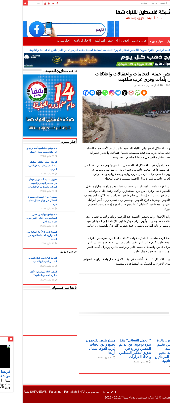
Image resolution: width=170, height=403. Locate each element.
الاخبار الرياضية (60, 40)
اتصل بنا (122, 3)
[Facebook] (64, 93)
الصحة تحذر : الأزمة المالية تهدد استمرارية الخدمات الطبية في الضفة (20, 235)
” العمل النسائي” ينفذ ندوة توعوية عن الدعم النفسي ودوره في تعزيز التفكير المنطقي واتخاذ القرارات (113, 348)
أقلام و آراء (100, 40)
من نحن (132, 3)
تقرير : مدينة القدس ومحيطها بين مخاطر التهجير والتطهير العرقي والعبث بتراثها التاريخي (20, 183)
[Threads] (103, 93)
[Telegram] (96, 93)
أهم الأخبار (151, 41)
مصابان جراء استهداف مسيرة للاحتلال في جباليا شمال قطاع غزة (20, 200)
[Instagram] (90, 93)
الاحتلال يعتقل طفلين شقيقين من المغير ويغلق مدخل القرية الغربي (20, 166)
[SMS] (116, 93)
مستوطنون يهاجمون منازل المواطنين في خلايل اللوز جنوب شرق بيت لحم (20, 218)
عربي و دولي (117, 40)
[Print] (122, 93)
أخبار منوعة (41, 40)
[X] (77, 93)
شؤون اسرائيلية (82, 40)
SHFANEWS (16, 391)
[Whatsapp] (83, 93)
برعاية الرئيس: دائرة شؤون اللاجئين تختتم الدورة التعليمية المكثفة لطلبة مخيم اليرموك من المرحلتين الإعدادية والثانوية (79, 50)
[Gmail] (109, 93)
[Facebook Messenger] (70, 93)
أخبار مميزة (135, 41)
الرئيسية (142, 3)
